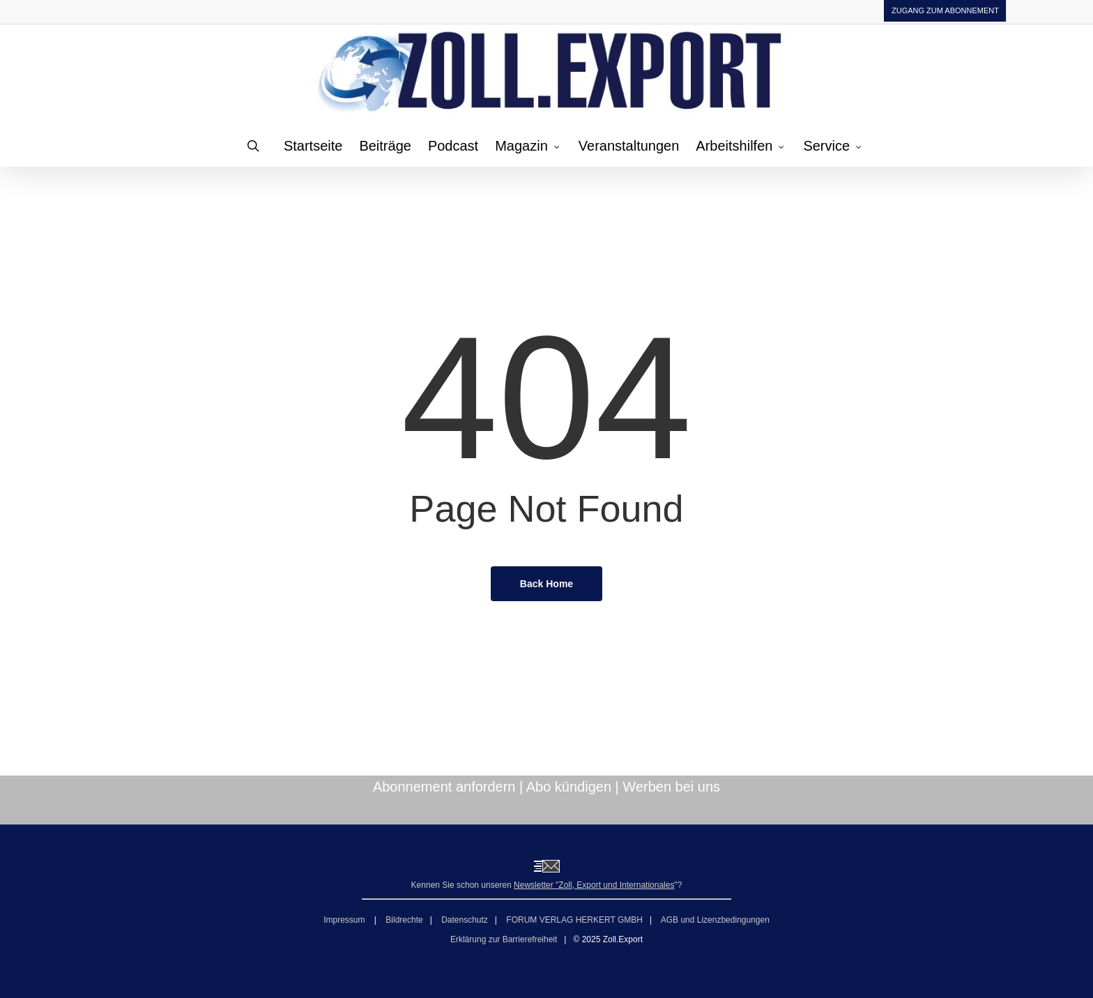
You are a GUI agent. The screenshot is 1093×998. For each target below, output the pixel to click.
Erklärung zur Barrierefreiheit (503, 939)
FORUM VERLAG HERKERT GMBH (574, 920)
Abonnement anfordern (444, 786)
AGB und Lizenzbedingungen (715, 920)
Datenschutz (464, 920)
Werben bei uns (671, 786)
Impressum (345, 920)
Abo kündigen (568, 786)
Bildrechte (403, 920)
